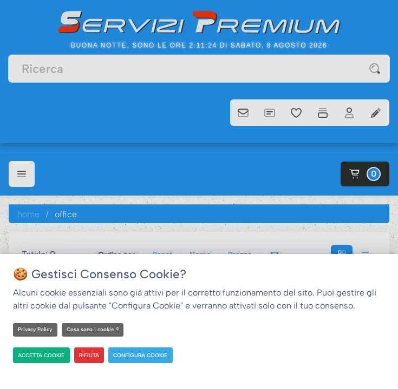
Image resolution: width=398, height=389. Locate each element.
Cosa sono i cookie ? (95, 329)
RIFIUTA (92, 354)
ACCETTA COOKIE (42, 354)
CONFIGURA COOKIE (144, 354)
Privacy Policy (36, 329)
